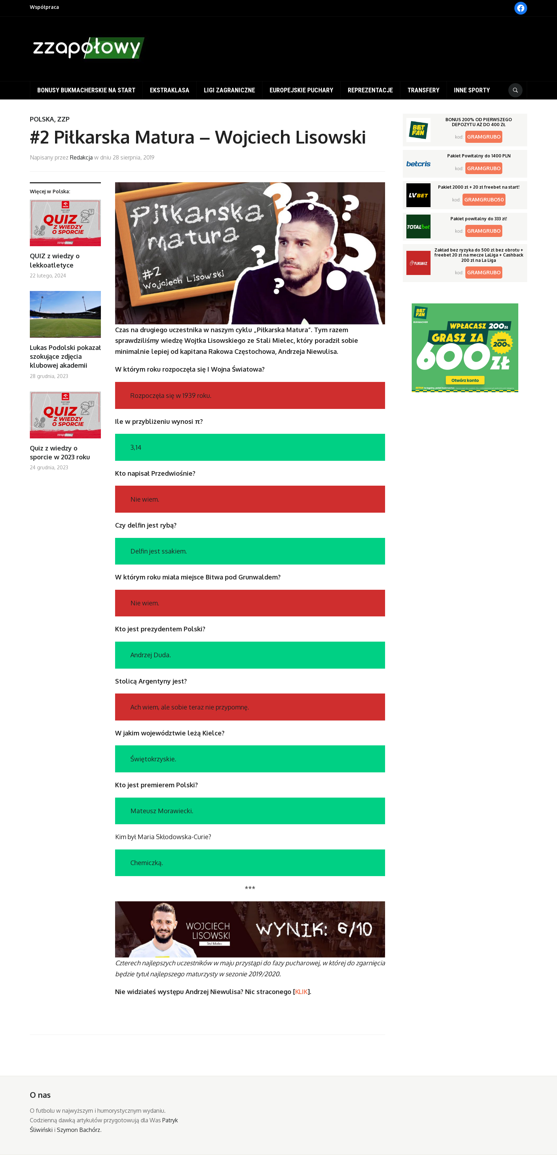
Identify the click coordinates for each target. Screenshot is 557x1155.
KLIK (301, 991)
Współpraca (44, 7)
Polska (42, 119)
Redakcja (81, 157)
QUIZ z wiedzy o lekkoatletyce (55, 260)
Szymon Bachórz (78, 1129)
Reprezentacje (370, 90)
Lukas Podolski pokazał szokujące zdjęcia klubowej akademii (65, 356)
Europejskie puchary (301, 90)
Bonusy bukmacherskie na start (86, 90)
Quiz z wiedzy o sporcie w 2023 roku (60, 452)
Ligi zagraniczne (229, 90)
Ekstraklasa (169, 90)
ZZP (63, 119)
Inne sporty (472, 90)
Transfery (423, 90)
